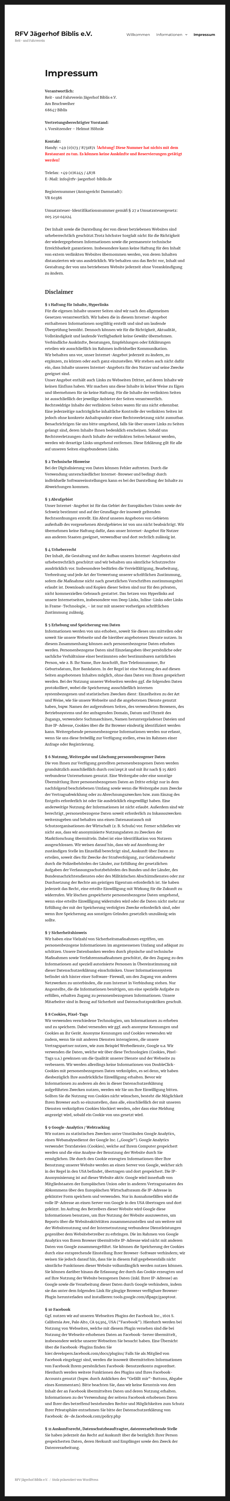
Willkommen (138, 35)
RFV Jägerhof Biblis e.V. (53, 33)
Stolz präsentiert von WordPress (75, 1480)
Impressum (204, 35)
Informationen (169, 35)
